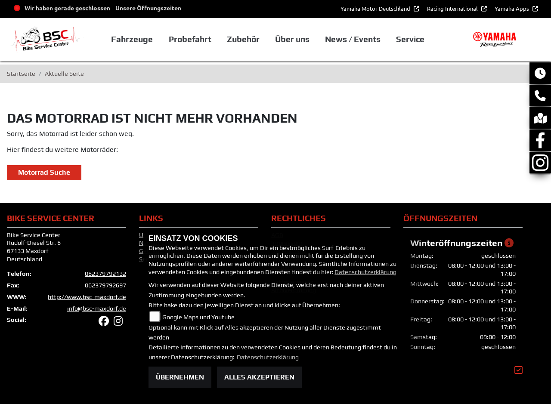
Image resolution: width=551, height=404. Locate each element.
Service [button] (410, 39)
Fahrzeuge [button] (132, 39)
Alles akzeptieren (259, 377)
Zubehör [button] (243, 39)
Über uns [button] (292, 39)
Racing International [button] (453, 8)
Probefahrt (190, 39)
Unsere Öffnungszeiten (148, 8)
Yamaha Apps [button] (512, 8)
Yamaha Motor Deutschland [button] (376, 8)
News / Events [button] (353, 39)
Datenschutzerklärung (365, 271)
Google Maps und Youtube (198, 317)
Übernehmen (180, 377)
